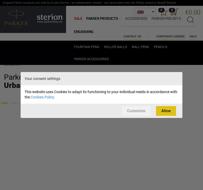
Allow (165, 110)
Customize (134, 110)
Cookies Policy (42, 97)
